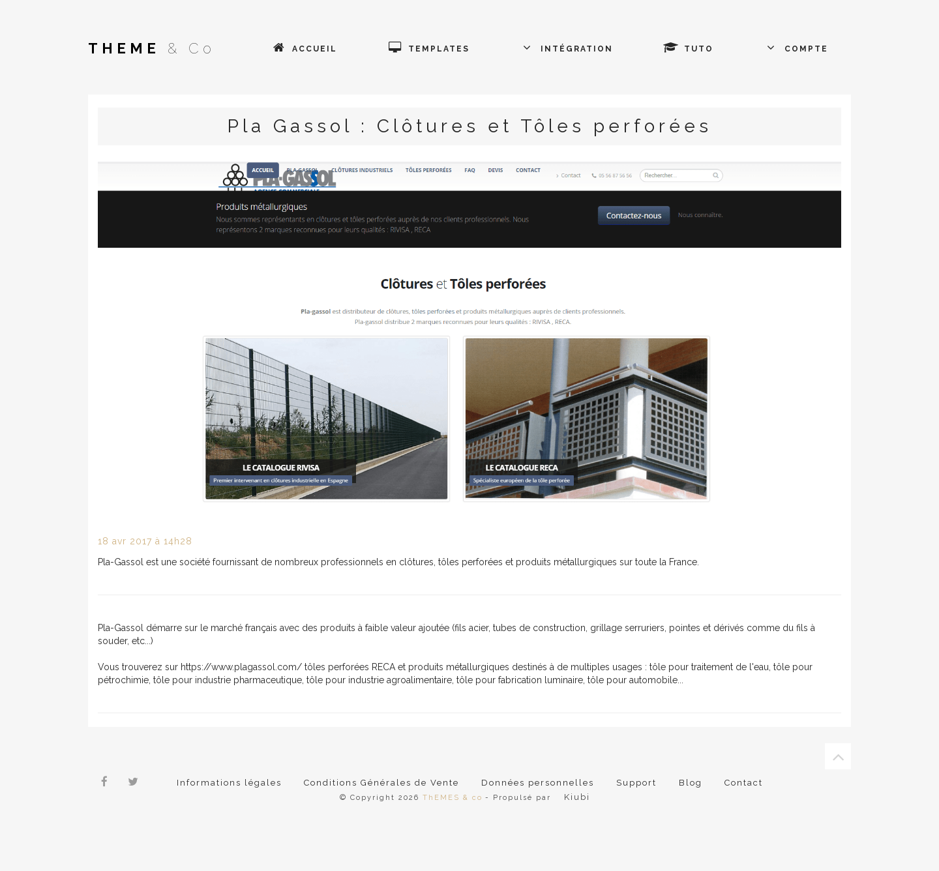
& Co (151, 48)
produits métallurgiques (458, 667)
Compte (806, 48)
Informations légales (229, 783)
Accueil (313, 48)
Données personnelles (537, 783)
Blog (690, 783)
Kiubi (576, 797)
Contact (743, 783)
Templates (439, 48)
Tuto (697, 48)
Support (636, 783)
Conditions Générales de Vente (381, 783)
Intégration (575, 48)
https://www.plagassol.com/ (241, 667)
